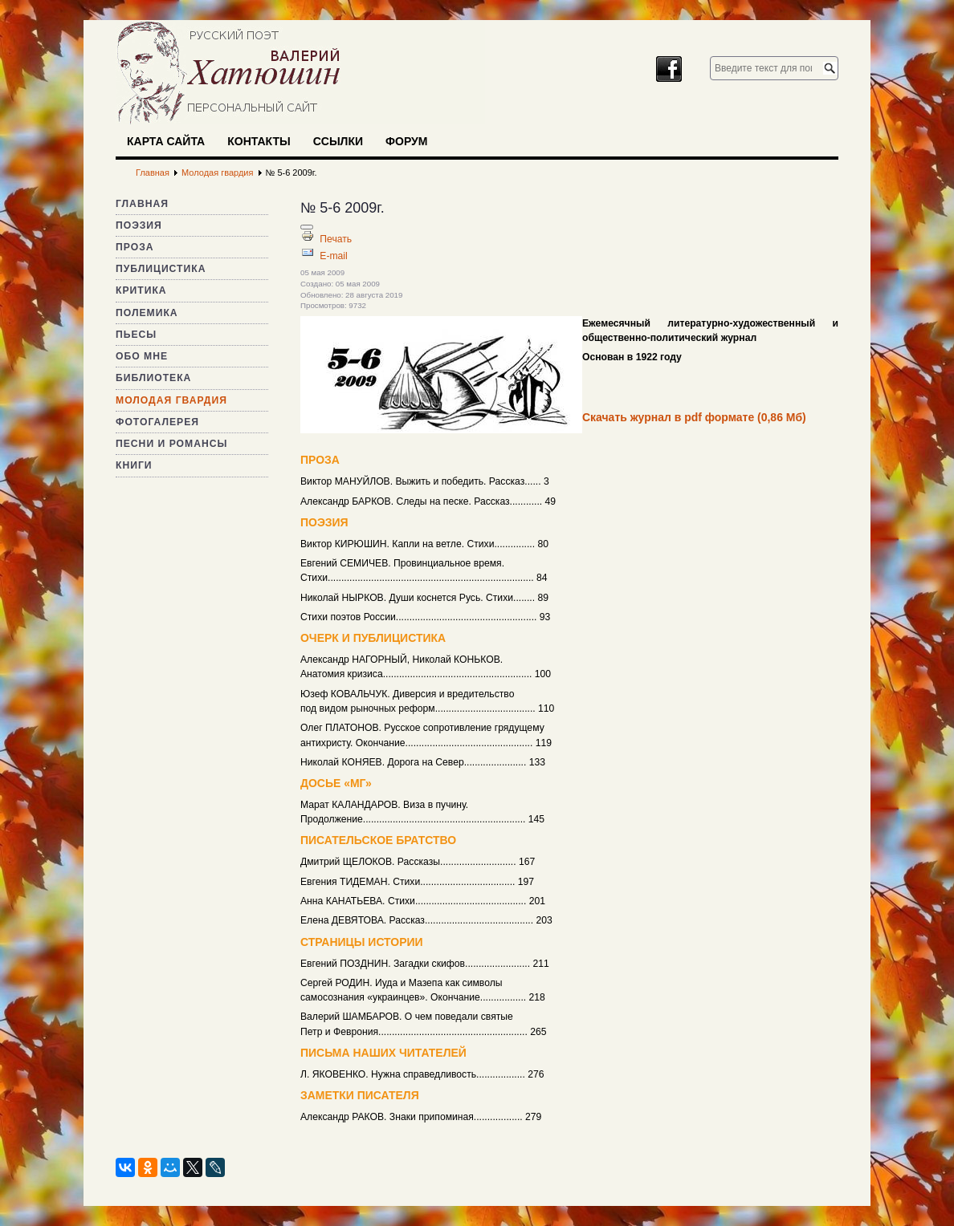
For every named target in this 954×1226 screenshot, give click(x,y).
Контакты (258, 141)
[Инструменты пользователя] (306, 227)
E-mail (333, 256)
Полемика (147, 313)
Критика (141, 290)
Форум (406, 141)
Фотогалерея (157, 422)
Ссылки (338, 141)
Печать (336, 239)
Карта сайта (166, 141)
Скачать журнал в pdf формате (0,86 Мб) (694, 417)
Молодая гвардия (171, 400)
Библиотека (153, 378)
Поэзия (139, 225)
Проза (135, 247)
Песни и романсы (171, 443)
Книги (134, 465)
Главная (142, 203)
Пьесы (136, 334)
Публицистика (161, 268)
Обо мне (142, 356)
